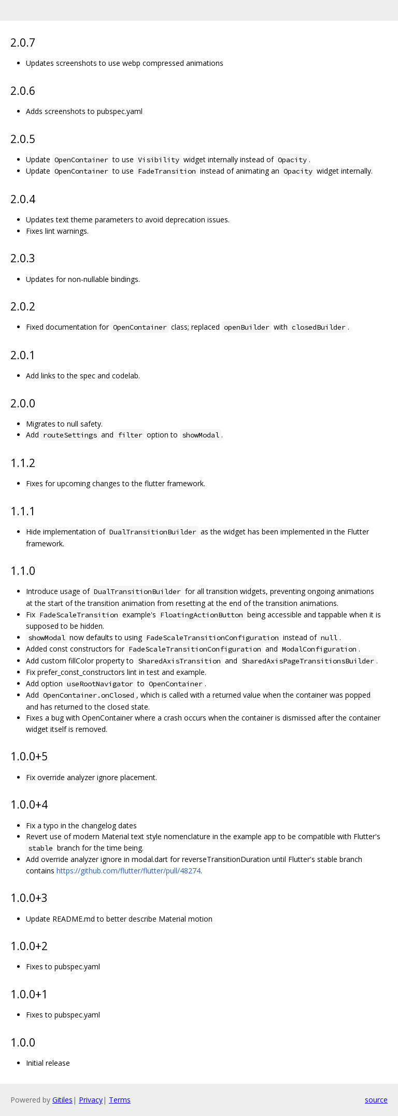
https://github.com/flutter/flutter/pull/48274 (128, 870)
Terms (120, 1100)
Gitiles (62, 1100)
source (376, 1100)
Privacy (91, 1100)
